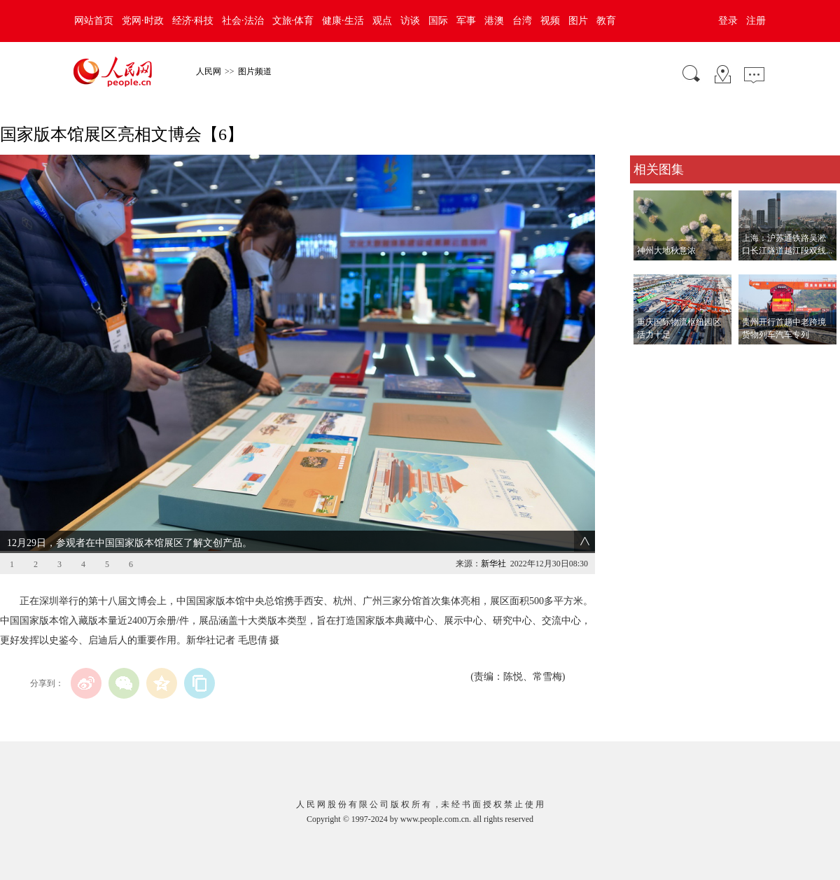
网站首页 (93, 20)
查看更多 (649, 359)
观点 (382, 20)
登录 (728, 20)
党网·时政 (143, 20)
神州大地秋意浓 (666, 251)
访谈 (410, 20)
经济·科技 (193, 20)
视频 (550, 20)
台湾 (522, 20)
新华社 (493, 563)
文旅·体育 (293, 20)
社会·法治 (243, 20)
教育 (606, 20)
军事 (466, 20)
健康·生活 (343, 20)
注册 (756, 20)
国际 (438, 20)
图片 (578, 20)
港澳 (494, 20)
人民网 (208, 71)
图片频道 (255, 71)
